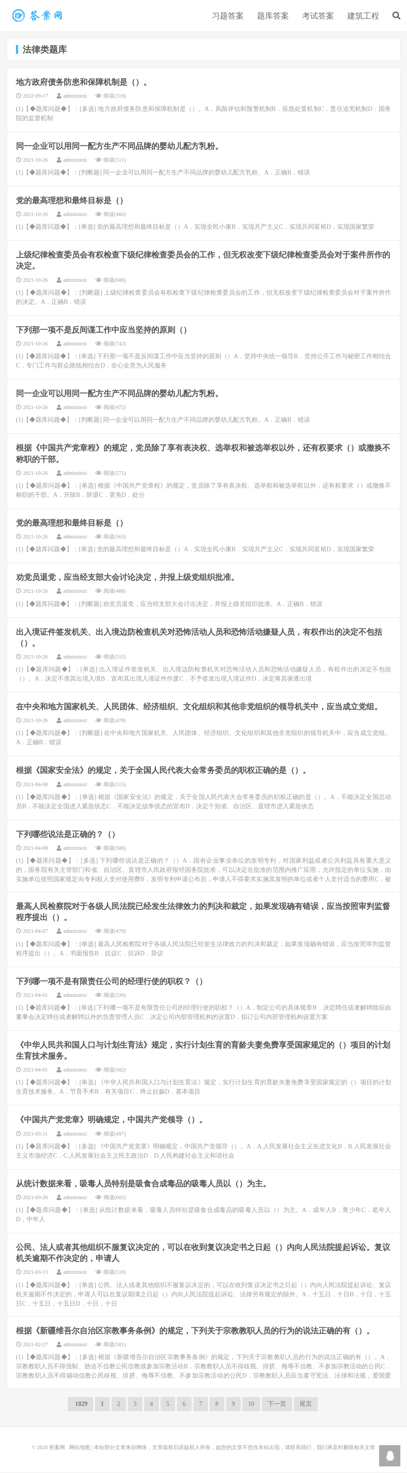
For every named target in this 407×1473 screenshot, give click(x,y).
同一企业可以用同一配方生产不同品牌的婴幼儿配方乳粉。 (119, 147)
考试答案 (318, 16)
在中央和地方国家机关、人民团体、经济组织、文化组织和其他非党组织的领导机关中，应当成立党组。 (199, 708)
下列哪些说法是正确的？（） (67, 835)
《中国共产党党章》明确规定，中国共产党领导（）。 (111, 1121)
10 (251, 1404)
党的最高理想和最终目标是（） (71, 201)
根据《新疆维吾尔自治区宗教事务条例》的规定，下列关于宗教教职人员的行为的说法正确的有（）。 (195, 1331)
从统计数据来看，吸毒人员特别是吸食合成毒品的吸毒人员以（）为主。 (143, 1184)
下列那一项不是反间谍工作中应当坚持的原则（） (103, 330)
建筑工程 (363, 16)
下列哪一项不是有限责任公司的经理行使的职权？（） (111, 982)
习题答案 (228, 16)
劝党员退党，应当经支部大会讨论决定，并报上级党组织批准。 (127, 578)
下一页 (277, 1404)
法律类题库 (38, 16)
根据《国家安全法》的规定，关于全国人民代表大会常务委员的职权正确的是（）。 (163, 771)
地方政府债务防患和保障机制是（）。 (83, 83)
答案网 (57, 1448)
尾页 (305, 1404)
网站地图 (79, 1448)
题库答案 (273, 16)
